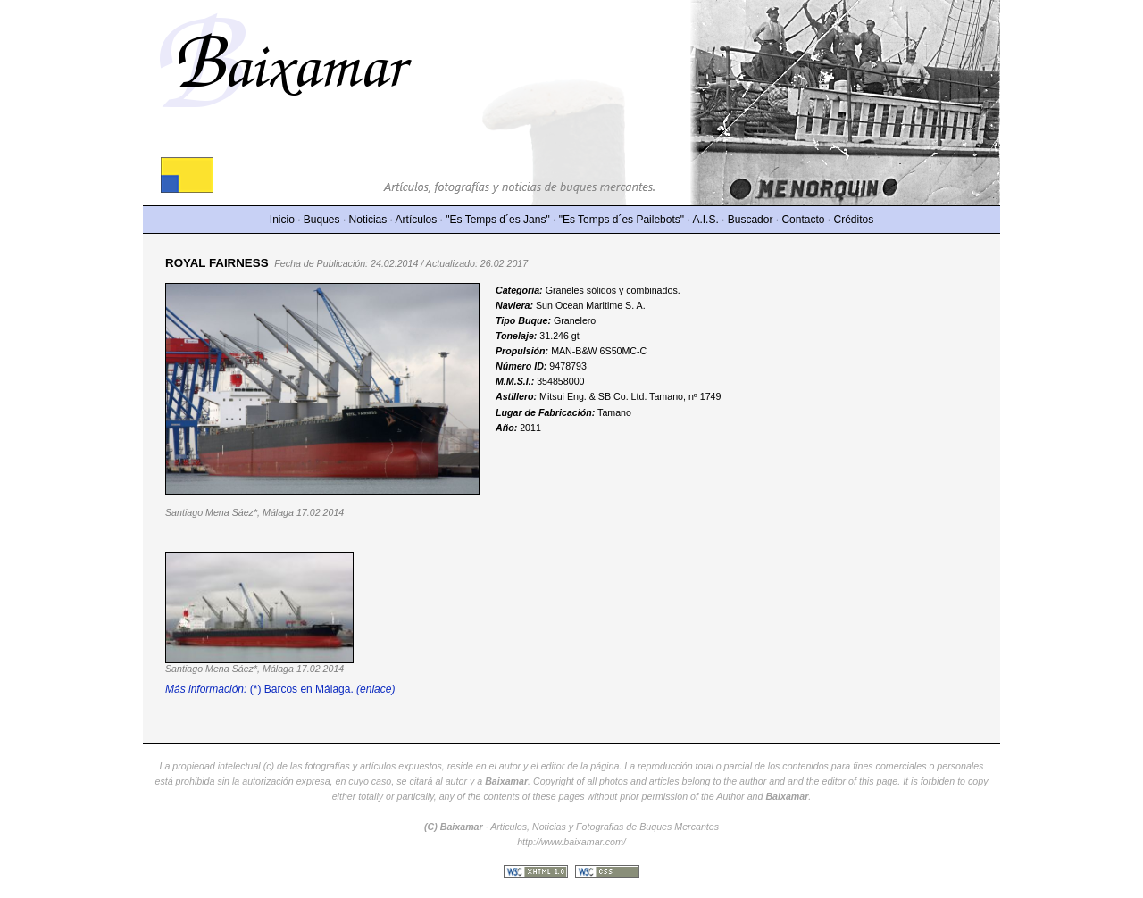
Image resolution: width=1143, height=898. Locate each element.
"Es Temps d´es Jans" (497, 219)
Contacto (802, 219)
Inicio (282, 219)
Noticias (368, 219)
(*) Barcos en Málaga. (280, 689)
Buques (322, 219)
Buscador (750, 219)
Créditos (854, 219)
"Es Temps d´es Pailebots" (621, 219)
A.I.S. (705, 219)
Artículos (417, 219)
